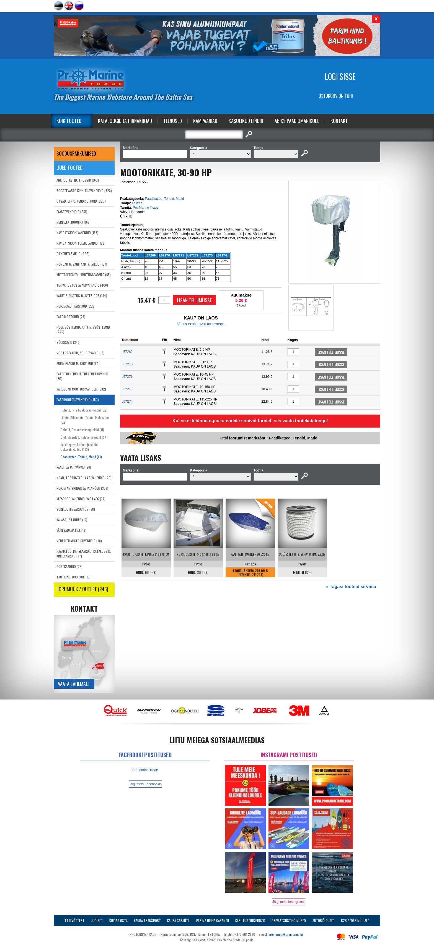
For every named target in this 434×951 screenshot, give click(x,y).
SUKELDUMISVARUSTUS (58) (75, 509)
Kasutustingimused (250, 920)
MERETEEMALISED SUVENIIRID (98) (79, 540)
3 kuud (241, 305)
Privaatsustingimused (289, 920)
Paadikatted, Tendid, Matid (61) (81, 456)
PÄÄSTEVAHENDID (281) (71, 211)
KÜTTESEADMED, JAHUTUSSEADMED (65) (83, 274)
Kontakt (339, 121)
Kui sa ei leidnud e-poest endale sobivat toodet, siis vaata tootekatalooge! (250, 420)
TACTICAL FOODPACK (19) (73, 577)
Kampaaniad (205, 121)
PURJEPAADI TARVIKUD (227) (75, 306)
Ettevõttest (74, 920)
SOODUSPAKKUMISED (76, 153)
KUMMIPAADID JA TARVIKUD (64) (78, 363)
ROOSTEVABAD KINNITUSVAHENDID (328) (84, 190)
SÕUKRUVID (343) (68, 342)
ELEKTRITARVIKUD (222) (72, 253)
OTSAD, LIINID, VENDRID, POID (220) (81, 201)
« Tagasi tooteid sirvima (351, 586)
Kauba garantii (178, 920)
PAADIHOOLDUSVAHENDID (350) (77, 399)
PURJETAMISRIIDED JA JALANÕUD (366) (82, 488)
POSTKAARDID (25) (69, 566)
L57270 (127, 364)
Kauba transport (147, 920)
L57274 (127, 402)
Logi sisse (340, 76)
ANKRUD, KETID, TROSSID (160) (77, 180)
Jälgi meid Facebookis (145, 784)
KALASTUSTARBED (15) (71, 519)
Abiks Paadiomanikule (297, 121)
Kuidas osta (118, 920)
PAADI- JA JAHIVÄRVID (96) (73, 467)
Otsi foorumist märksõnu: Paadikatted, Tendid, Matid (268, 438)
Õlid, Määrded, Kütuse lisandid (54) (84, 437)
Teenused (172, 121)
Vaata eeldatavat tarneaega (200, 324)
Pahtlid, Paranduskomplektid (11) (82, 429)
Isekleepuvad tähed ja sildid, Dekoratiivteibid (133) (80, 447)
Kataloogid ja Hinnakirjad (125, 121)
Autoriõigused (323, 920)
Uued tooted (69, 167)
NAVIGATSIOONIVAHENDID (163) (77, 232)
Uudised (97, 920)
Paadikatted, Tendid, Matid (164, 199)
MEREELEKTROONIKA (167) (73, 222)
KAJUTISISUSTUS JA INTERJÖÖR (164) (81, 295)
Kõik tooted (68, 120)
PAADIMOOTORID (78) (70, 316)
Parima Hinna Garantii (212, 920)
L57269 (127, 352)
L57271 (127, 377)
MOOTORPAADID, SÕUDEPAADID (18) (80, 352)
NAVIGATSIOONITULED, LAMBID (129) (80, 243)
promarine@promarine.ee (286, 934)
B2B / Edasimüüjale (355, 920)
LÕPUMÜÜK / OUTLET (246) (82, 589)
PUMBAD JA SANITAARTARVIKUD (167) (81, 264)
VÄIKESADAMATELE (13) (71, 530)
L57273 (127, 389)
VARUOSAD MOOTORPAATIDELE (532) (81, 389)
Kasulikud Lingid (246, 121)
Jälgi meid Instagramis (288, 902)
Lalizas (137, 203)
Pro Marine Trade (146, 207)
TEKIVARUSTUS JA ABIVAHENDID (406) (82, 285)
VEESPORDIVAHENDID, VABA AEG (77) (80, 498)
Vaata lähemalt (74, 683)
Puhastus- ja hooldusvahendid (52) (84, 410)
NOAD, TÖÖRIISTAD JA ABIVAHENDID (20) (84, 477)
